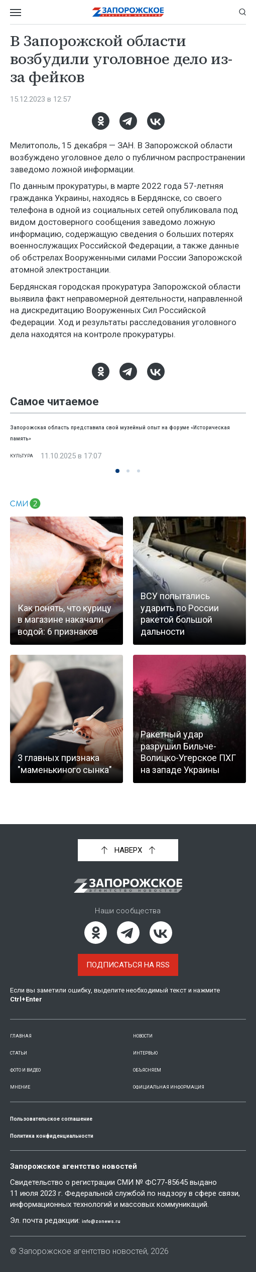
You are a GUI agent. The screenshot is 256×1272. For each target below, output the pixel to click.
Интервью (153, 1041)
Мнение (25, 1075)
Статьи (24, 1041)
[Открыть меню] (15, 12)
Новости (150, 1024)
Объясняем (155, 1058)
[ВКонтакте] (156, 121)
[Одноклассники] (100, 121)
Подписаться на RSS (128, 953)
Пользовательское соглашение (76, 1118)
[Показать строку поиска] (242, 12)
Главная (26, 1024)
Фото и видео (38, 1058)
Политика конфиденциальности (77, 1135)
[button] (117, 471)
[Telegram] (128, 121)
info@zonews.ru (111, 1220)
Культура (28, 455)
